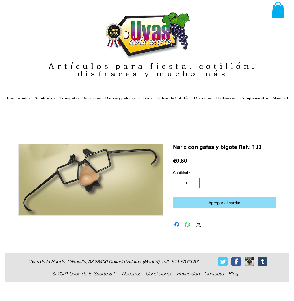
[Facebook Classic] (236, 261)
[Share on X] (198, 224)
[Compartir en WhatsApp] (187, 224)
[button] (278, 10)
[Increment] (195, 183)
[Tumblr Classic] (262, 261)
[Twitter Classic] (223, 261)
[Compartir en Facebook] (176, 224)
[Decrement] (177, 183)
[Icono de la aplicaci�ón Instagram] (249, 261)
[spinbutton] (186, 183)
